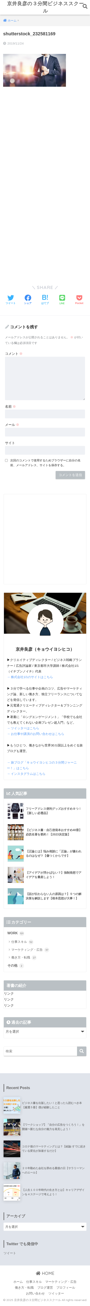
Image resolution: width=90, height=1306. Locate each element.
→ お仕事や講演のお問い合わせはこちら (35, 735)
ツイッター (56, 1295)
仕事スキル (22, 943)
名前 (10, 408)
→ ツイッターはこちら (23, 730)
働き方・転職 (24, 959)
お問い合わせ (35, 1295)
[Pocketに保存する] (79, 301)
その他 (15, 967)
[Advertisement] (45, 138)
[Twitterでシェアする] (11, 301)
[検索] (81, 1053)
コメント (14, 355)
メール (12, 426)
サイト (10, 444)
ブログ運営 (45, 1289)
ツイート (10, 1254)
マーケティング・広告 (30, 951)
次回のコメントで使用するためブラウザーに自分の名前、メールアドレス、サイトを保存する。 (45, 464)
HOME (45, 1275)
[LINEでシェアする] (62, 301)
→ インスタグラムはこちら (26, 775)
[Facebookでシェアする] (28, 301)
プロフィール (65, 1289)
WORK (15, 935)
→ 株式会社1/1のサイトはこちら (30, 678)
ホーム (18, 1283)
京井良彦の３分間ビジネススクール (45, 8)
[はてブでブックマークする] (45, 301)
